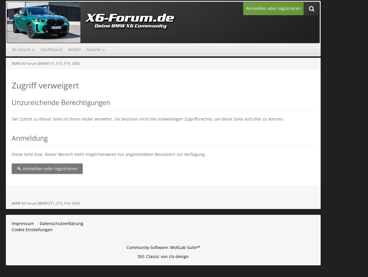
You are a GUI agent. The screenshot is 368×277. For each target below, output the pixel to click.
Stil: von (163, 256)
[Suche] (311, 8)
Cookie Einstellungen (32, 229)
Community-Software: (163, 247)
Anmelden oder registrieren (273, 8)
